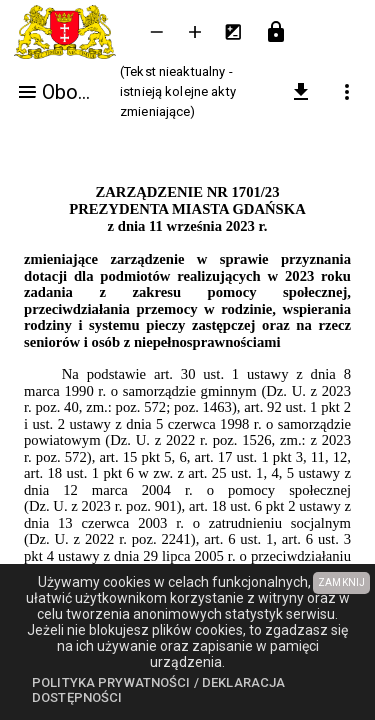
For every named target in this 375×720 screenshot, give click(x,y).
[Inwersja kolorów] (233, 32)
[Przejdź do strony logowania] (276, 32)
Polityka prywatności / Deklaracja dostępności (158, 690)
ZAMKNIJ (341, 582)
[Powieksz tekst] (195, 32)
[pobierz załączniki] (301, 92)
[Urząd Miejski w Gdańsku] (69, 32)
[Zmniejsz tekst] (157, 32)
